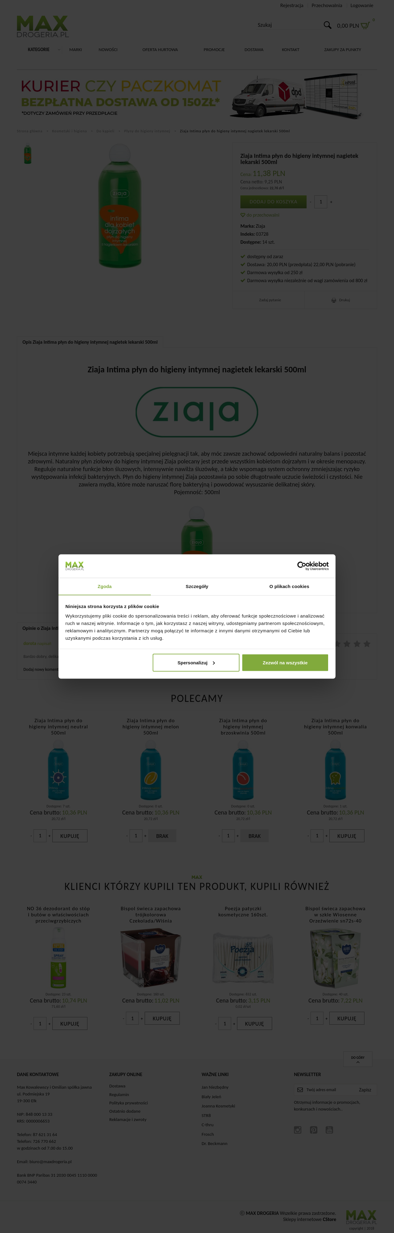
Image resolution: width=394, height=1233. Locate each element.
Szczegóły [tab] (197, 586)
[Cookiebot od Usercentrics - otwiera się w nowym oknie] (302, 565)
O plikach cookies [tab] (289, 586)
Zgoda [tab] (105, 586)
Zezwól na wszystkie (285, 662)
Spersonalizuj (196, 662)
